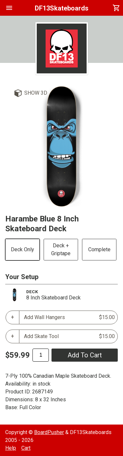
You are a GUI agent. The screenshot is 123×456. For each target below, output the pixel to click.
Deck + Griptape (61, 249)
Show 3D (35, 93)
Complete (99, 249)
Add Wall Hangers (69, 317)
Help (10, 448)
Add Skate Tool (69, 336)
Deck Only (22, 249)
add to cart (85, 355)
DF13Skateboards (62, 8)
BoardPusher (49, 432)
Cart (26, 448)
